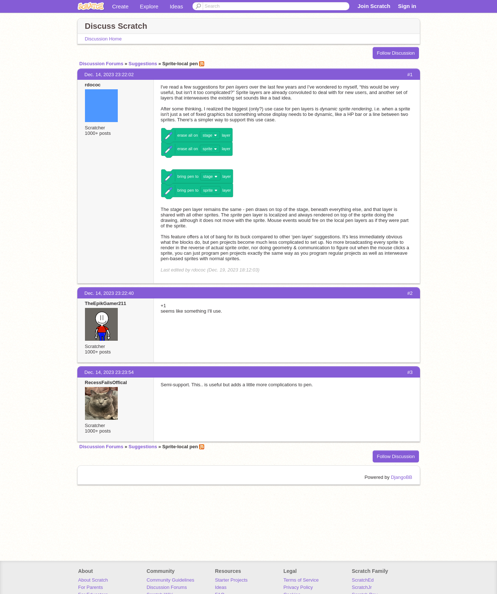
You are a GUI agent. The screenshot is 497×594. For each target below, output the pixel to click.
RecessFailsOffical (106, 382)
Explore (149, 6)
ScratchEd (363, 580)
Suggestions (143, 63)
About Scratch (93, 580)
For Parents (90, 587)
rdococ (93, 84)
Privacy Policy (298, 587)
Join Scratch (373, 6)
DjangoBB (401, 477)
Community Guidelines (170, 580)
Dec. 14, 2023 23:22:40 (109, 293)
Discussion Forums (101, 63)
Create (120, 6)
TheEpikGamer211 (105, 303)
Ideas (176, 6)
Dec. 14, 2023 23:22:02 (109, 74)
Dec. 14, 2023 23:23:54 (109, 372)
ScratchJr (362, 587)
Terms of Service (301, 580)
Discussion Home (103, 39)
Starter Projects (231, 580)
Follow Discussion (396, 53)
